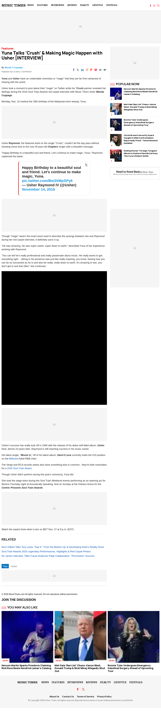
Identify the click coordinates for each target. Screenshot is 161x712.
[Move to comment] (105, 69)
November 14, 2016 (38, 189)
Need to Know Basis (128, 171)
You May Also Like (22, 607)
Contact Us (68, 696)
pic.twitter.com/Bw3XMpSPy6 (47, 181)
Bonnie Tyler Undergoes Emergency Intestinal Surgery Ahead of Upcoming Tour (139, 122)
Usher (14, 566)
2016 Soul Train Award (19, 468)
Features (42, 5)
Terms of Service (85, 696)
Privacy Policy (104, 696)
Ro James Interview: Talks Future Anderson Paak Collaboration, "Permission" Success (48, 556)
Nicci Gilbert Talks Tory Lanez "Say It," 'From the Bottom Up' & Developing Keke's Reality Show (53, 547)
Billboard (14, 458)
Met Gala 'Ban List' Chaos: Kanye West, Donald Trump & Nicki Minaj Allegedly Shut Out (140, 107)
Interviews (57, 5)
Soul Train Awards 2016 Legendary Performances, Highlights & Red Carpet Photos (46, 551)
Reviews (72, 5)
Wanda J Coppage (14, 67)
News (30, 5)
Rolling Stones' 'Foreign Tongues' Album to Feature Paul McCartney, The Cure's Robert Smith (141, 153)
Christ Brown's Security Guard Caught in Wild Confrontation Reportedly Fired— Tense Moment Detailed (141, 139)
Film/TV (84, 5)
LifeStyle (97, 5)
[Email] (100, 69)
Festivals (111, 5)
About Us (54, 696)
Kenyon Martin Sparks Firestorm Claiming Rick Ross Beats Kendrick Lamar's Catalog (140, 92)
